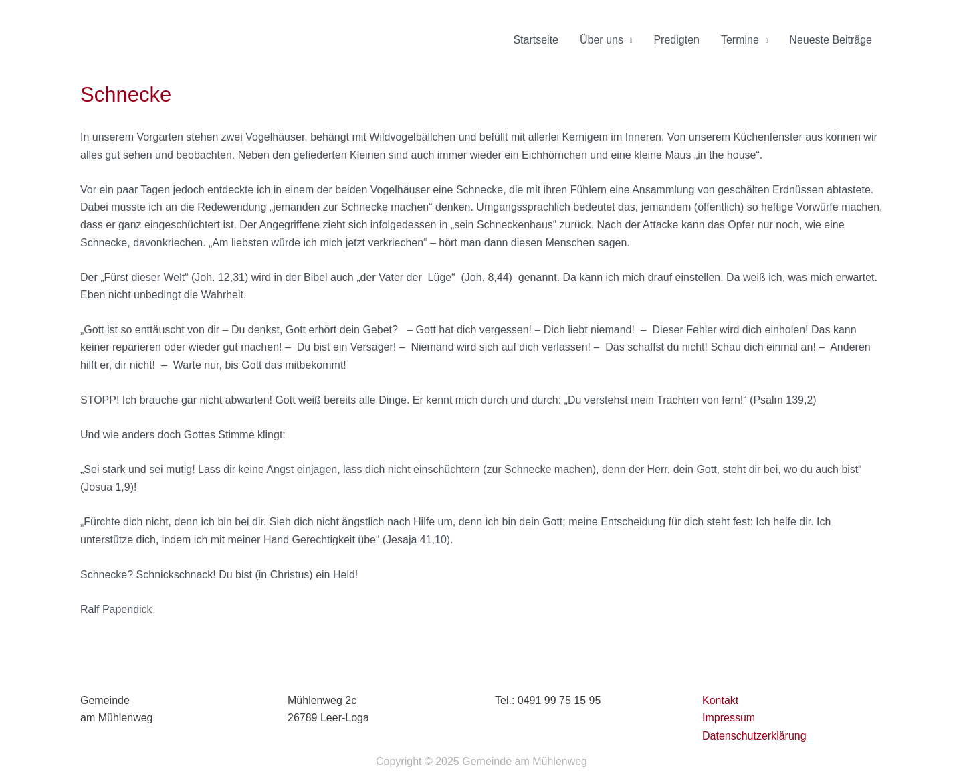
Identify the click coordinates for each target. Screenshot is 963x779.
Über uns (601, 40)
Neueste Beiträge (830, 40)
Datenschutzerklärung (754, 736)
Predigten (676, 40)
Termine (740, 40)
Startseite (535, 40)
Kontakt (720, 700)
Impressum (728, 717)
